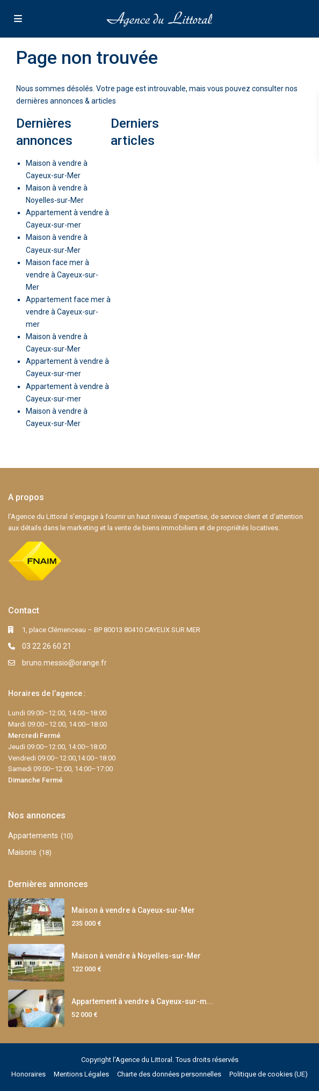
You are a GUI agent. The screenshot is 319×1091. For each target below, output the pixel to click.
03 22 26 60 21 (46, 646)
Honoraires (28, 1074)
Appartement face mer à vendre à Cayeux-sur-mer (68, 311)
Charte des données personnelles (169, 1074)
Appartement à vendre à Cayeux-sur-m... (142, 1001)
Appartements (33, 835)
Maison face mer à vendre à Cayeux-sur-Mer (62, 274)
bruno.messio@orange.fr (64, 662)
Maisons (22, 852)
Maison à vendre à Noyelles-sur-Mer (136, 955)
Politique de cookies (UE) (268, 1074)
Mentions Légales (81, 1074)
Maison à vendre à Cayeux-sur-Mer (133, 910)
